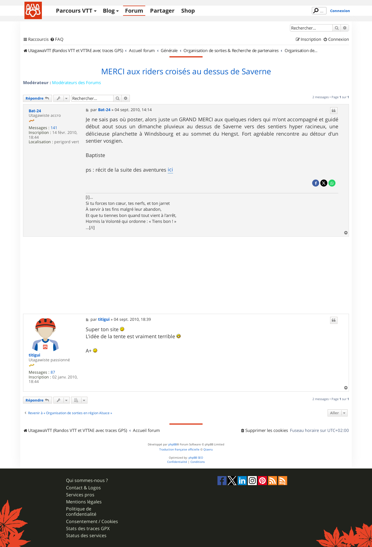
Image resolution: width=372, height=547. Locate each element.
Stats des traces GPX (88, 528)
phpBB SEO (196, 457)
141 (54, 127)
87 (53, 372)
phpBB (172, 444)
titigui (34, 355)
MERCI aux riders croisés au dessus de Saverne (186, 71)
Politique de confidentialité (81, 511)
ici (170, 169)
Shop (188, 10)
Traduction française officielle (179, 449)
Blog (109, 10)
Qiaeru (208, 449)
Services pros (80, 494)
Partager (162, 10)
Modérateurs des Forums (76, 82)
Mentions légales (84, 502)
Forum (134, 10)
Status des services (86, 535)
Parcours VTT (74, 10)
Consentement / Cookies (92, 521)
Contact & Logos (83, 487)
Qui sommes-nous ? (87, 480)
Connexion (340, 10)
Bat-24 (35, 111)
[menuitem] (56, 39)
